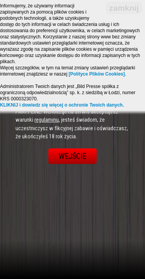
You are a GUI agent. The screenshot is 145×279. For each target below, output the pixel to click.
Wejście (72, 156)
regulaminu (46, 119)
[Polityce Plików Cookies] (96, 74)
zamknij (124, 7)
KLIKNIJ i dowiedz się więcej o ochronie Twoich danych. (62, 105)
